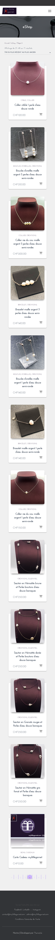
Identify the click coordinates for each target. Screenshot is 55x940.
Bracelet (22, 304)
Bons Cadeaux (27, 852)
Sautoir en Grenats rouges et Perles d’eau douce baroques (27, 723)
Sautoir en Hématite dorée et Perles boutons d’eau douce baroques (27, 656)
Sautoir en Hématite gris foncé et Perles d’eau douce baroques (27, 791)
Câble (23, 100)
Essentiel (32, 578)
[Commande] (27, 53)
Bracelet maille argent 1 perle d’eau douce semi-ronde (27, 450)
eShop (13, 42)
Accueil (6, 42)
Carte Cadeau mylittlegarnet (27, 857)
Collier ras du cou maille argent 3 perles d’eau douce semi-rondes (27, 243)
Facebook (18, 909)
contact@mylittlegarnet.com (13, 914)
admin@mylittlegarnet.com (37, 914)
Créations (37, 165)
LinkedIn (26, 909)
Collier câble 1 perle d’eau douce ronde (27, 106)
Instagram (37, 909)
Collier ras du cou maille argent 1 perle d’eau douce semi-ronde (27, 517)
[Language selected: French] (3, 896)
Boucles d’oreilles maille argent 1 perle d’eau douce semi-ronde (27, 382)
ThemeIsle (38, 932)
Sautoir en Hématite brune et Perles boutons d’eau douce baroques (27, 586)
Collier (30, 100)
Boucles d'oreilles (22, 165)
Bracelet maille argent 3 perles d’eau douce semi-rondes (27, 312)
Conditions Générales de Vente (27, 918)
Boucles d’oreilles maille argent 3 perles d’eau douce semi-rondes (27, 174)
